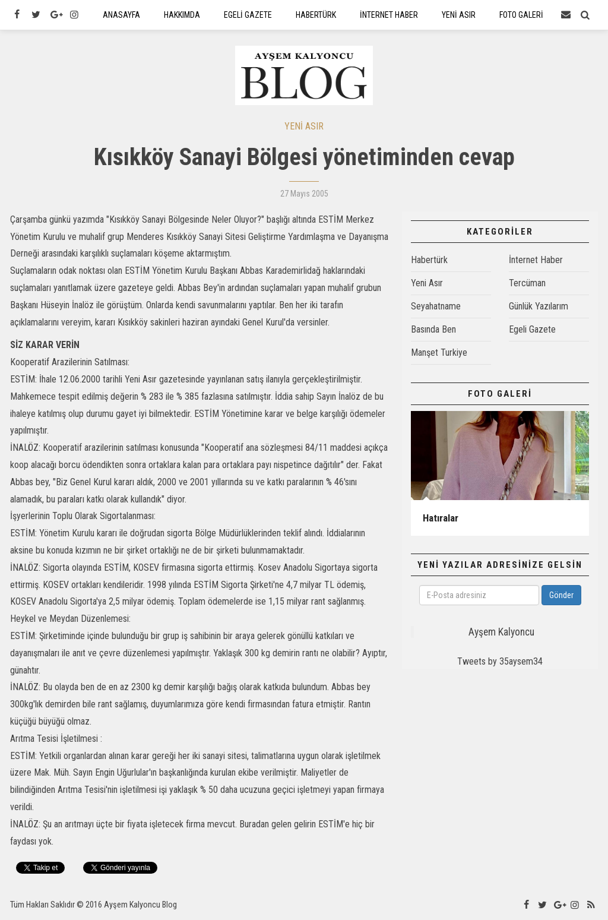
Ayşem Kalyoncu (501, 632)
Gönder (561, 595)
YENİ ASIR (304, 126)
